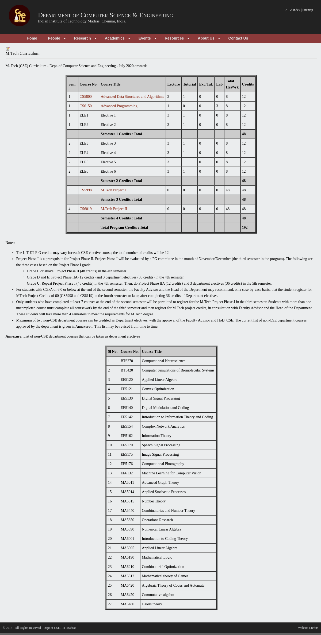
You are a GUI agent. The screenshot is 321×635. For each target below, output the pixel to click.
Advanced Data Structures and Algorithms (132, 97)
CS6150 (86, 106)
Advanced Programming (119, 106)
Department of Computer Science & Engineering (105, 15)
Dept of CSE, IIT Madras (60, 628)
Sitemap (308, 10)
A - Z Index (292, 10)
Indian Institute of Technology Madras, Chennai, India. (82, 21)
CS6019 (86, 209)
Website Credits (308, 628)
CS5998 (86, 190)
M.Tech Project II (114, 209)
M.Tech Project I (113, 190)
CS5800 (86, 97)
